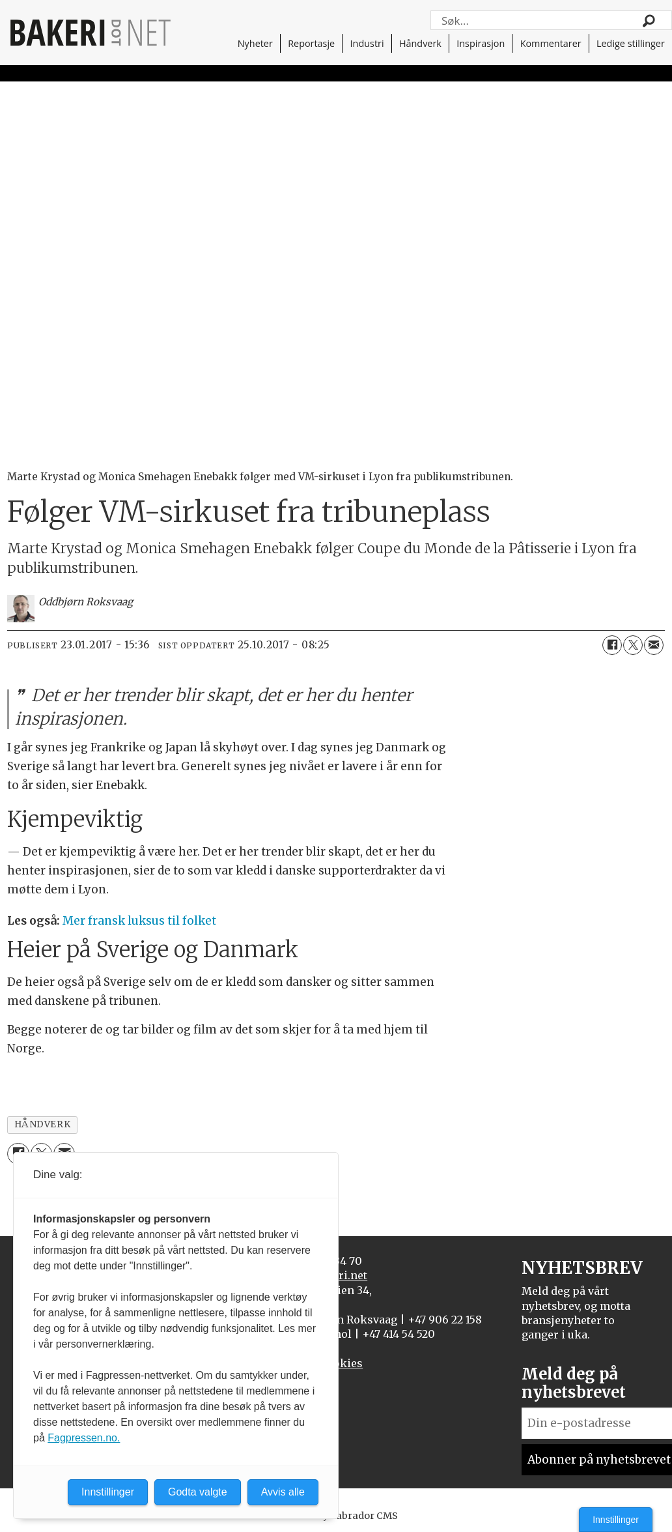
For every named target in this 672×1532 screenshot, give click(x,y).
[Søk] (649, 20)
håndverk (42, 1124)
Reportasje (311, 43)
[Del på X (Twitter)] (633, 645)
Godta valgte (197, 1491)
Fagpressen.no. (84, 1437)
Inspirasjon (480, 43)
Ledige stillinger (630, 43)
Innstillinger (616, 1519)
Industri (367, 43)
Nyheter (255, 43)
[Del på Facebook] (612, 645)
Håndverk (420, 43)
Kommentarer (550, 43)
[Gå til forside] (90, 32)
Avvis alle (283, 1491)
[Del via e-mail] (654, 645)
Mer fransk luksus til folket (139, 921)
